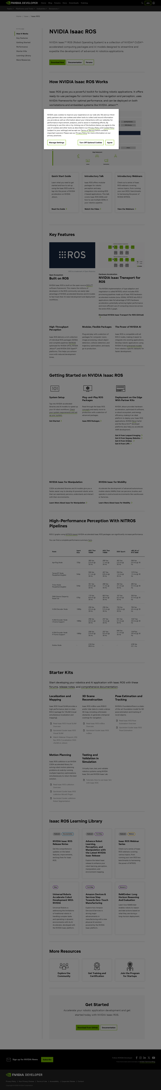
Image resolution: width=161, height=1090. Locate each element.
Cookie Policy (109, 128)
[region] (81, 129)
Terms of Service (88, 130)
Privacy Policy (94, 128)
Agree (109, 142)
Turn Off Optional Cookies (90, 142)
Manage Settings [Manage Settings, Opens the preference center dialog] (56, 142)
